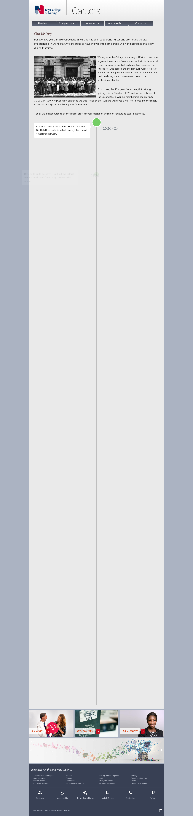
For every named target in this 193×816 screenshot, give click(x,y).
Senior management (139, 783)
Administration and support (44, 776)
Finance (69, 778)
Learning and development (109, 776)
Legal (101, 778)
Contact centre (39, 781)
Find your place (68, 23)
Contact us (140, 23)
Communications (40, 778)
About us (44, 23)
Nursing (134, 776)
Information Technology (75, 783)
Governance (71, 781)
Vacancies (92, 23)
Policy (133, 781)
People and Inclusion (139, 778)
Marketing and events (107, 783)
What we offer (117, 23)
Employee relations (41, 783)
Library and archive (106, 781)
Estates (69, 776)
